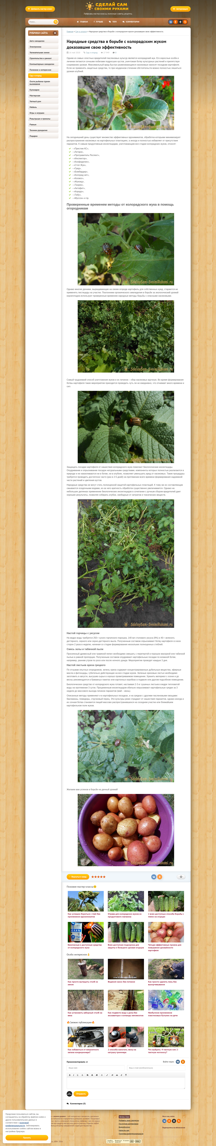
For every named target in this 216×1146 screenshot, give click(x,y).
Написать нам (124, 1130)
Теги (113, 22)
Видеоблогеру (124, 1127)
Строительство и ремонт (41, 58)
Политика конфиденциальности (131, 1134)
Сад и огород (36, 75)
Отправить (81, 1093)
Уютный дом (35, 101)
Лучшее (98, 22)
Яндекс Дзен (124, 1117)
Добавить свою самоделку (129, 1120)
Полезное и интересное (40, 70)
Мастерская (35, 95)
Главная (82, 22)
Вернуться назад (78, 876)
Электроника (35, 46)
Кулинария (34, 89)
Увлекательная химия (39, 52)
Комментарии (131, 22)
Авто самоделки (37, 41)
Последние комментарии (128, 1124)
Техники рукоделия (38, 130)
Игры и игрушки (37, 113)
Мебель (33, 107)
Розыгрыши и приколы (40, 118)
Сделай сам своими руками (108, 6)
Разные (33, 124)
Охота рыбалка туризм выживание (40, 82)
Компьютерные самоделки (42, 64)
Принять (27, 1137)
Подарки (33, 136)
